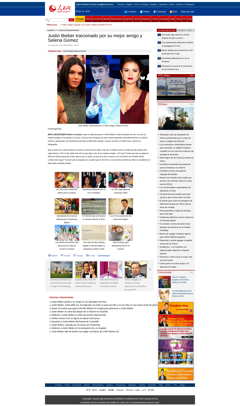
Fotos (178, 19)
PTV (184, 19)
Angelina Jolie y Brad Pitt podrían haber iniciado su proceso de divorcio (85, 283)
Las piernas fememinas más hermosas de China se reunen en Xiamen (66, 245)
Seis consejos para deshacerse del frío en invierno (121, 245)
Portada (80, 19)
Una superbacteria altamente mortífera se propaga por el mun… (177, 44)
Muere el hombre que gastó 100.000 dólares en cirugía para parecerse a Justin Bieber (92, 308)
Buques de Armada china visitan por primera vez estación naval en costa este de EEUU (176, 180)
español (50, 30)
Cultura (155, 19)
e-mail (90, 256)
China (88, 19)
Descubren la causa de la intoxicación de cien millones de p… (177, 68)
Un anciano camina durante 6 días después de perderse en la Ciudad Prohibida (175, 227)
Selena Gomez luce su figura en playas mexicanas (75, 318)
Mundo (106, 19)
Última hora (52, 25)
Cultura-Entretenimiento (68, 30)
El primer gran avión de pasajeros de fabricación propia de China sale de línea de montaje (176, 204)
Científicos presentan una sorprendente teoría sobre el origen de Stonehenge (60, 283)
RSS (173, 11)
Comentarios (104, 255)
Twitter (145, 11)
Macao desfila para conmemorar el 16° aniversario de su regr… (177, 52)
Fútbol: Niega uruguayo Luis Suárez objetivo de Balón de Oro (87, 25)
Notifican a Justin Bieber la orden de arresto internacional (78, 315)
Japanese (163, 4)
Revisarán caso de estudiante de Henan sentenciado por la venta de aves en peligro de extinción (175, 137)
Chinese (120, 4)
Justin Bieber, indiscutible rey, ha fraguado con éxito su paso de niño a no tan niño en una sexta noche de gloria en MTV (108, 305)
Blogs (182, 385)
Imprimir (53, 256)
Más (191, 76)
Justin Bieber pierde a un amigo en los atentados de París (79, 302)
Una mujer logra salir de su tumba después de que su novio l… (175, 36)
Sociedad (164, 19)
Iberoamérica (117, 19)
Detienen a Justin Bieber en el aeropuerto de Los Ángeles (78, 328)
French (137, 4)
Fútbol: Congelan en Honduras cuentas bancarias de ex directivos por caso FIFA (135, 285)
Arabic (171, 4)
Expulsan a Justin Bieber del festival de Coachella (75, 321)
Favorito (65, 256)
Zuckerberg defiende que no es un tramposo (176, 60)
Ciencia (137, 19)
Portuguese (189, 4)
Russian (145, 4)
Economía (97, 19)
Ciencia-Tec (121, 385)
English (129, 4)
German (179, 4)
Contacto (130, 11)
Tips (190, 19)
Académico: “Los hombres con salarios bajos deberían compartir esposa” (174, 250)
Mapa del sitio (187, 11)
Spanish (153, 4)
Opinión (128, 19)
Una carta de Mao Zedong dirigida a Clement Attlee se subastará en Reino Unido (94, 245)
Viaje (172, 19)
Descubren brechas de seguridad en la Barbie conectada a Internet (109, 283)
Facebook (159, 11)
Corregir (78, 256)
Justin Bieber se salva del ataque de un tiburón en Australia (79, 311)
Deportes (146, 19)
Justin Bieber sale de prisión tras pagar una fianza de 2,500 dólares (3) (85, 331)
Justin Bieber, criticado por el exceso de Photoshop (75, 325)
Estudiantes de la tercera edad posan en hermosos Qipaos (66, 219)
